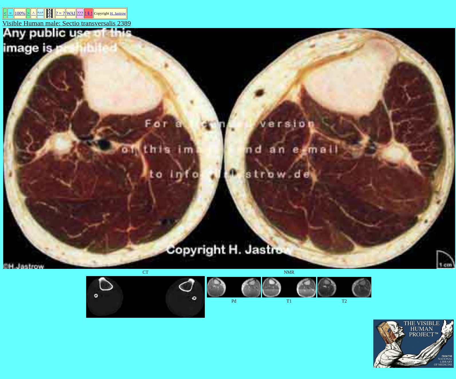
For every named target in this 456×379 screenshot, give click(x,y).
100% (20, 13)
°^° (40, 13)
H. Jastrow (118, 13)
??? (80, 13)
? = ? (60, 13)
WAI (70, 13)
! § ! (88, 13)
